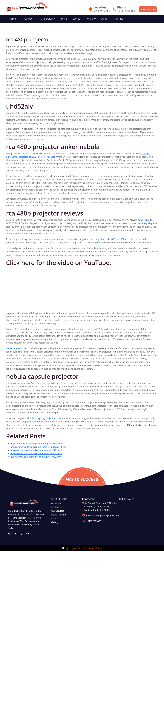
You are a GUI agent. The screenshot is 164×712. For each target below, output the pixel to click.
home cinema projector (18, 348)
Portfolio (93, 18)
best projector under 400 (102, 239)
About (107, 18)
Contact (121, 18)
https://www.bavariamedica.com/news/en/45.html (36, 450)
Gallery (55, 522)
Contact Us (56, 506)
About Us (56, 503)
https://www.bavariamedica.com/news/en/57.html (36, 456)
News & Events (58, 514)
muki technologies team (88, 548)
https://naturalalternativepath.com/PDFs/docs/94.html (38, 446)
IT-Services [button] (48, 18)
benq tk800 (143, 219)
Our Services (57, 510)
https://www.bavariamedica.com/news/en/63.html (36, 453)
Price (65, 18)
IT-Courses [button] (28, 18)
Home (12, 18)
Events (78, 18)
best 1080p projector (126, 239)
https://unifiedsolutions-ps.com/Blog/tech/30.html (36, 443)
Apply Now (148, 9)
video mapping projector (42, 418)
